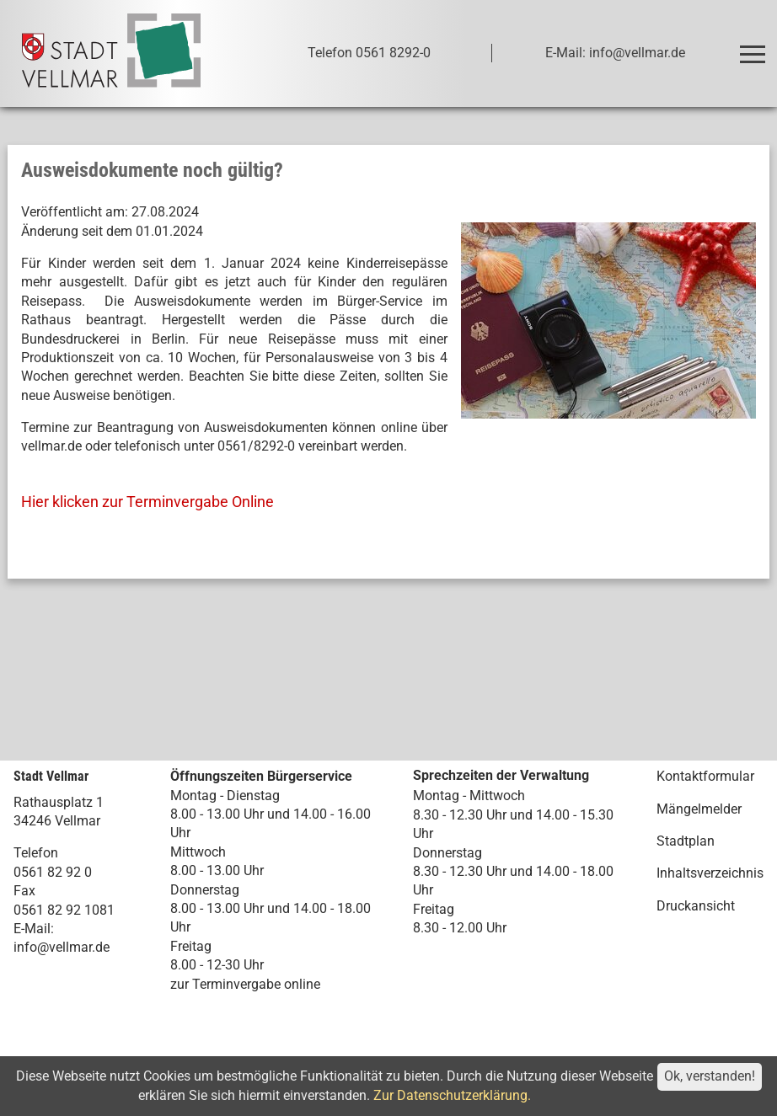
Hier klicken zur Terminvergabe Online (147, 501)
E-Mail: (33, 929)
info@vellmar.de (61, 947)
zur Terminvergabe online (245, 984)
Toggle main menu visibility (754, 47)
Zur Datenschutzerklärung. (452, 1095)
